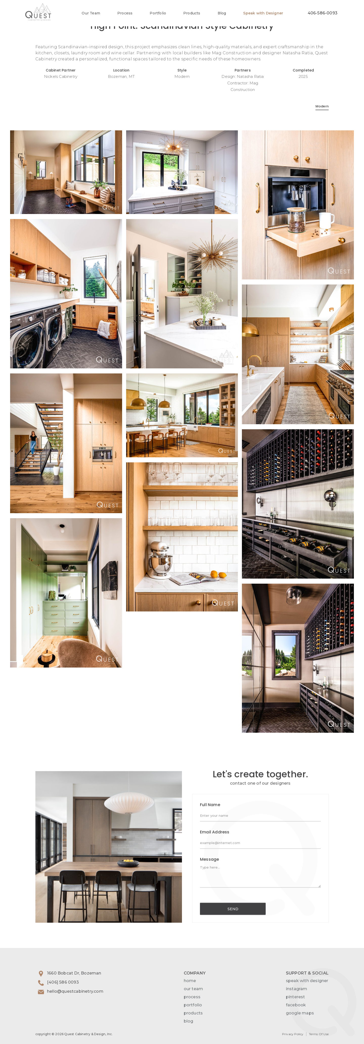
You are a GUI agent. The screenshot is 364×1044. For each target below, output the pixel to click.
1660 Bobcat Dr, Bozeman (74, 973)
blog (188, 1021)
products (193, 1013)
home (190, 980)
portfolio (193, 1005)
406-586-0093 (322, 13)
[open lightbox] (66, 172)
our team (193, 988)
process (192, 996)
